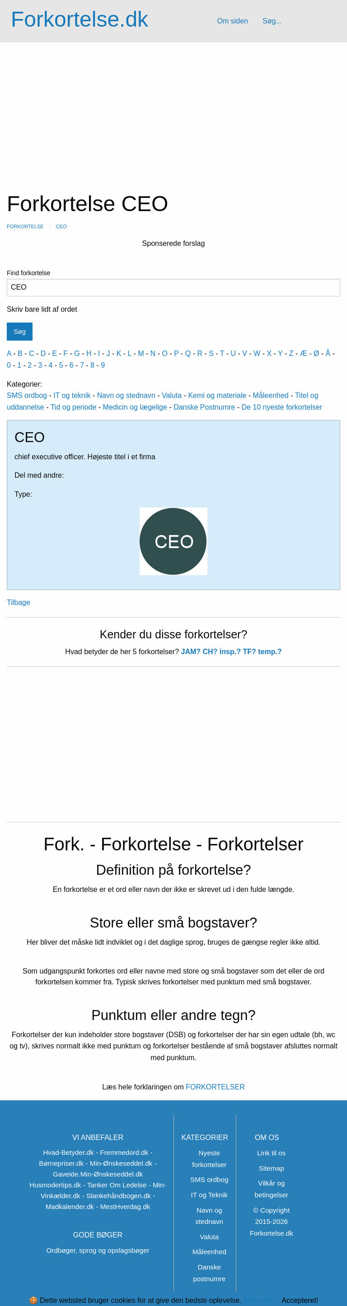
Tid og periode (74, 407)
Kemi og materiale (217, 395)
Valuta (172, 395)
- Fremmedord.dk (122, 1152)
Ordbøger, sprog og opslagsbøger (98, 1250)
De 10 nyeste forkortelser (281, 407)
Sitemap (271, 1168)
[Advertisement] (173, 110)
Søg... (272, 21)
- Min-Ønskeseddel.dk (118, 1163)
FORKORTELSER (214, 1087)
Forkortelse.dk (79, 19)
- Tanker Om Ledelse (115, 1185)
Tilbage (18, 602)
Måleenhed (271, 395)
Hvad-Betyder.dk (68, 1152)
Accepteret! (299, 1300)
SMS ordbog (27, 395)
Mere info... (262, 1300)
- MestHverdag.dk (123, 1206)
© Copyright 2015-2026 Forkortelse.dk (271, 1221)
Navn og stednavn (126, 395)
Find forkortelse (173, 282)
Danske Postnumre (204, 407)
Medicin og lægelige (135, 407)
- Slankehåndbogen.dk (116, 1196)
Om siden (232, 21)
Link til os (271, 1153)
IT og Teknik (209, 1195)
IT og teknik (71, 395)
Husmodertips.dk (55, 1185)
